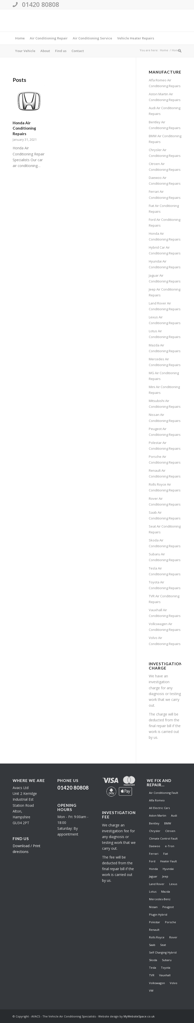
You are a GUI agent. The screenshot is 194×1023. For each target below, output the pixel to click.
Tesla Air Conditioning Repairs (165, 571)
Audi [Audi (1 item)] (174, 815)
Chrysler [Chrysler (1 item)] (154, 831)
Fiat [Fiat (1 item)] (165, 853)
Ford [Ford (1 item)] (152, 861)
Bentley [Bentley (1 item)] (154, 823)
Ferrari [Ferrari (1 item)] (153, 853)
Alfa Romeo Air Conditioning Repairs (165, 83)
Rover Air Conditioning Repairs (165, 501)
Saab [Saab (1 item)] (152, 945)
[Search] (178, 50)
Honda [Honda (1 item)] (153, 869)
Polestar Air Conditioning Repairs (165, 445)
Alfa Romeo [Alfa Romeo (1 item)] (157, 800)
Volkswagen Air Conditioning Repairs (165, 627)
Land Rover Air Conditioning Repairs (165, 306)
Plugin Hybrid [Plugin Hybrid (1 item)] (158, 914)
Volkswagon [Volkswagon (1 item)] (157, 983)
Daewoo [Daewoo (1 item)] (154, 846)
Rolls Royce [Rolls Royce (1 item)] (156, 937)
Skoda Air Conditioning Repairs (165, 543)
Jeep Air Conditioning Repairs (164, 292)
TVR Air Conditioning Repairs (164, 599)
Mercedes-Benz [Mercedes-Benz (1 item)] (160, 899)
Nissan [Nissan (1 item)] (153, 907)
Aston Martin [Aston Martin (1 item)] (157, 815)
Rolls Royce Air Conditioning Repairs (165, 487)
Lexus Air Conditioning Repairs (165, 320)
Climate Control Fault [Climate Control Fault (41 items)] (163, 838)
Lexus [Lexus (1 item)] (173, 884)
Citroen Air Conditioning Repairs (165, 166)
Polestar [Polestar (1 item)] (154, 922)
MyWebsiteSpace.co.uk (139, 1016)
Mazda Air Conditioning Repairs (165, 348)
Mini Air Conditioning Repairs (164, 390)
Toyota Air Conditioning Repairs (165, 585)
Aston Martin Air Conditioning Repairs (165, 97)
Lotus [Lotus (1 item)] (152, 891)
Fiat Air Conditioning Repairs (164, 208)
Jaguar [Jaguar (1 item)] (153, 876)
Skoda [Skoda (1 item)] (153, 960)
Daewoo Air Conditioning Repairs (165, 180)
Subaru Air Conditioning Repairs (165, 557)
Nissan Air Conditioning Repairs (165, 417)
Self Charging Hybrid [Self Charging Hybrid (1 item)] (163, 952)
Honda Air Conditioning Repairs (24, 128)
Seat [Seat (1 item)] (163, 945)
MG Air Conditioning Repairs (164, 376)
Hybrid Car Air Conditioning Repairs (165, 250)
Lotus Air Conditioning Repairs (165, 334)
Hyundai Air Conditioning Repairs (165, 264)
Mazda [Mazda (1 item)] (165, 891)
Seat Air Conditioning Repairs (165, 529)
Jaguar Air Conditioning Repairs (165, 278)
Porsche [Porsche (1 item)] (170, 922)
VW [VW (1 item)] (151, 990)
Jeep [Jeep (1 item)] (165, 876)
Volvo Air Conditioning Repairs (165, 640)
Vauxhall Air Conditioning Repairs (165, 613)
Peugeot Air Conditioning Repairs (165, 431)
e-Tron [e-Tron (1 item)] (169, 846)
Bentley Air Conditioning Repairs (165, 125)
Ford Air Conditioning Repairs (164, 222)
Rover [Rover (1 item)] (173, 937)
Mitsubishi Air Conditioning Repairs (165, 403)
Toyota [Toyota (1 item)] (165, 967)
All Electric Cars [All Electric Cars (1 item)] (159, 808)
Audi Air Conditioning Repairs (164, 111)
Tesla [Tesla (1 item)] (152, 967)
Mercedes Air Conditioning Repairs (165, 362)
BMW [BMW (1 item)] (167, 823)
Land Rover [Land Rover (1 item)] (156, 884)
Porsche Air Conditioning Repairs (165, 459)
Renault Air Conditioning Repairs (165, 473)
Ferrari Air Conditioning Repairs (165, 194)
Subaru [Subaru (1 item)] (167, 960)
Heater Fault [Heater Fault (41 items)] (168, 861)
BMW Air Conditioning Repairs (165, 139)
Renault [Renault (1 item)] (154, 930)
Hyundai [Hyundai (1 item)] (168, 869)
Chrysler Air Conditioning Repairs (165, 153)
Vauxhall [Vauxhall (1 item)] (165, 975)
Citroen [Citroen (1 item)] (170, 831)
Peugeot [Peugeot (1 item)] (168, 907)
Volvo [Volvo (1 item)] (173, 983)
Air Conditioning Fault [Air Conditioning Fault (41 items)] (163, 793)
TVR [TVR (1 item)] (151, 975)
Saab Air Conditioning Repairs (165, 515)
